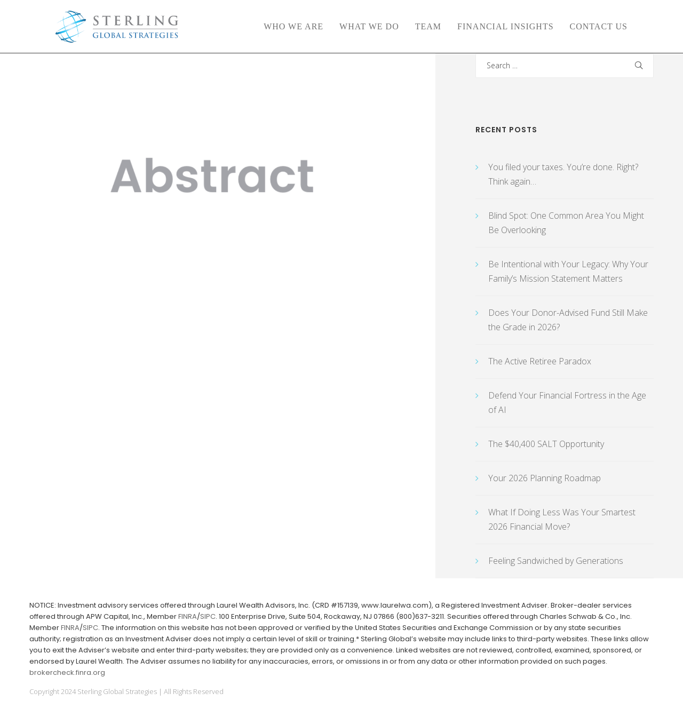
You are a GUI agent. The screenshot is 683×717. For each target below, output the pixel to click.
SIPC (208, 616)
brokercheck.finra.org (67, 672)
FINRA (187, 616)
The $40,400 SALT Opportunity (546, 444)
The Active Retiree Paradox (539, 361)
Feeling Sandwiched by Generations (555, 561)
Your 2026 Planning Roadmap (544, 478)
